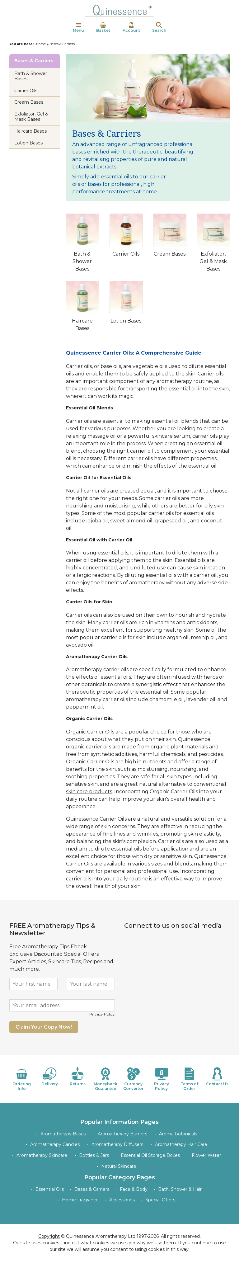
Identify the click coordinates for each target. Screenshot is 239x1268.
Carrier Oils (125, 254)
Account (131, 27)
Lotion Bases (125, 321)
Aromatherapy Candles (55, 1144)
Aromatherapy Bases (63, 1134)
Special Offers (160, 1200)
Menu (78, 27)
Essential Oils (49, 1189)
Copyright (49, 1236)
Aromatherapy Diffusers (117, 1144)
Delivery (49, 1076)
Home (41, 44)
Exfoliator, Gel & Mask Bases (213, 261)
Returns (77, 1076)
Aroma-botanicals (178, 1134)
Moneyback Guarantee (105, 1079)
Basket (103, 27)
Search (159, 27)
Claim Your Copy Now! (44, 1027)
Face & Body (134, 1189)
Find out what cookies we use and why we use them (118, 1243)
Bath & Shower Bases (82, 261)
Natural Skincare (118, 1166)
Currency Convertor (133, 1079)
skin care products (89, 791)
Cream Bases (169, 254)
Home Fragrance (80, 1200)
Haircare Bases (30, 131)
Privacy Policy (102, 1014)
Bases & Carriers (91, 1189)
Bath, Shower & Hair (180, 1189)
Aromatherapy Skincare (41, 1155)
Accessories (122, 1200)
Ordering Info (21, 1079)
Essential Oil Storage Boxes (150, 1155)
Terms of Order (189, 1079)
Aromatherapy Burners (122, 1134)
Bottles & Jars (94, 1155)
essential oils (113, 553)
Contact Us (217, 1076)
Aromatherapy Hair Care (181, 1144)
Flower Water (206, 1155)
